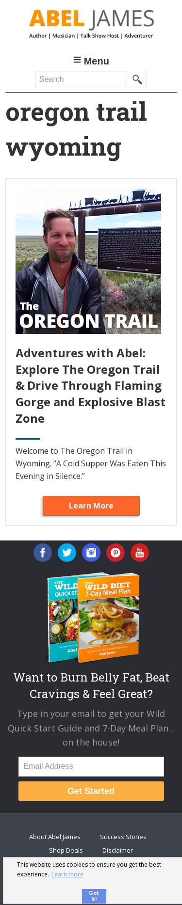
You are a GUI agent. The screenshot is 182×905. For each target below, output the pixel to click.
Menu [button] (96, 61)
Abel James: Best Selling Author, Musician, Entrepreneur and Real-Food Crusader (91, 24)
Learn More (91, 505)
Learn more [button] (67, 874)
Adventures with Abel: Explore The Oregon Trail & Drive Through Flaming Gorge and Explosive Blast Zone (90, 385)
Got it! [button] (94, 896)
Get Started (91, 791)
